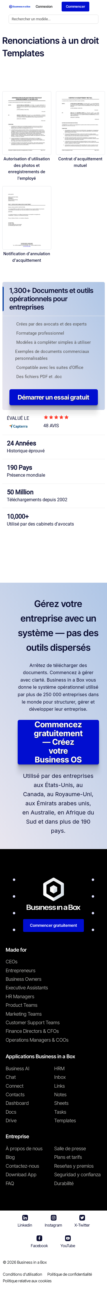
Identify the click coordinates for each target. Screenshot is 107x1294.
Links (59, 1086)
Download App (21, 1174)
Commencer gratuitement (53, 925)
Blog (10, 1157)
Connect (14, 1086)
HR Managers (20, 996)
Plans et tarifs (68, 1157)
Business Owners (23, 979)
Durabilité (64, 1183)
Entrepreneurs (20, 970)
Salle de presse (70, 1148)
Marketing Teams (24, 1014)
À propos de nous (24, 1148)
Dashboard (17, 1103)
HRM (59, 1068)
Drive (11, 1120)
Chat (11, 1077)
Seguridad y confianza (77, 1174)
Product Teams (21, 1005)
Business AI (17, 1068)
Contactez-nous (22, 1166)
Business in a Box (32, 1262)
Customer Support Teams (33, 1022)
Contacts (15, 1094)
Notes (60, 1094)
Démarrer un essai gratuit (53, 397)
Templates (65, 1120)
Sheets (61, 1103)
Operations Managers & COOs (37, 1040)
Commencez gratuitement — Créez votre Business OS (58, 742)
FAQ (10, 1183)
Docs (11, 1112)
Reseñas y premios (74, 1166)
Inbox (60, 1077)
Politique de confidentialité (69, 1274)
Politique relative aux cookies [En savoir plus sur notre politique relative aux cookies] (27, 1280)
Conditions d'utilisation (22, 1274)
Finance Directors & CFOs (32, 1031)
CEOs (11, 961)
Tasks (60, 1112)
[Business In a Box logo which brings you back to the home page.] (20, 7)
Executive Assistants (27, 988)
